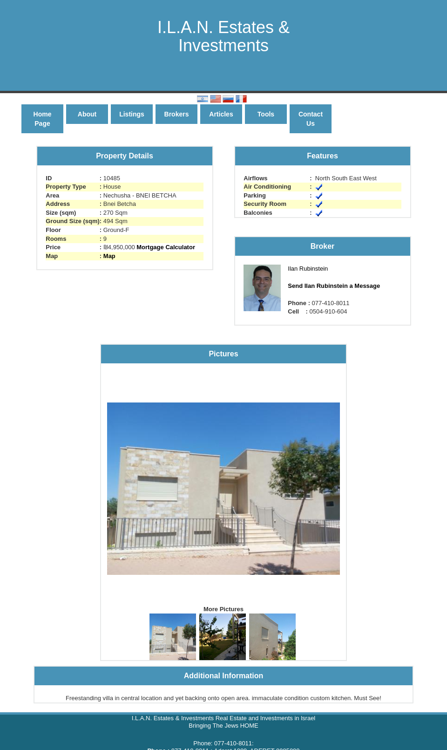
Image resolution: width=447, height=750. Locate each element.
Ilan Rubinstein (308, 268)
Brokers (176, 114)
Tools (265, 114)
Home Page (43, 118)
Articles (221, 114)
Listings (131, 114)
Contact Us (310, 118)
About (87, 114)
